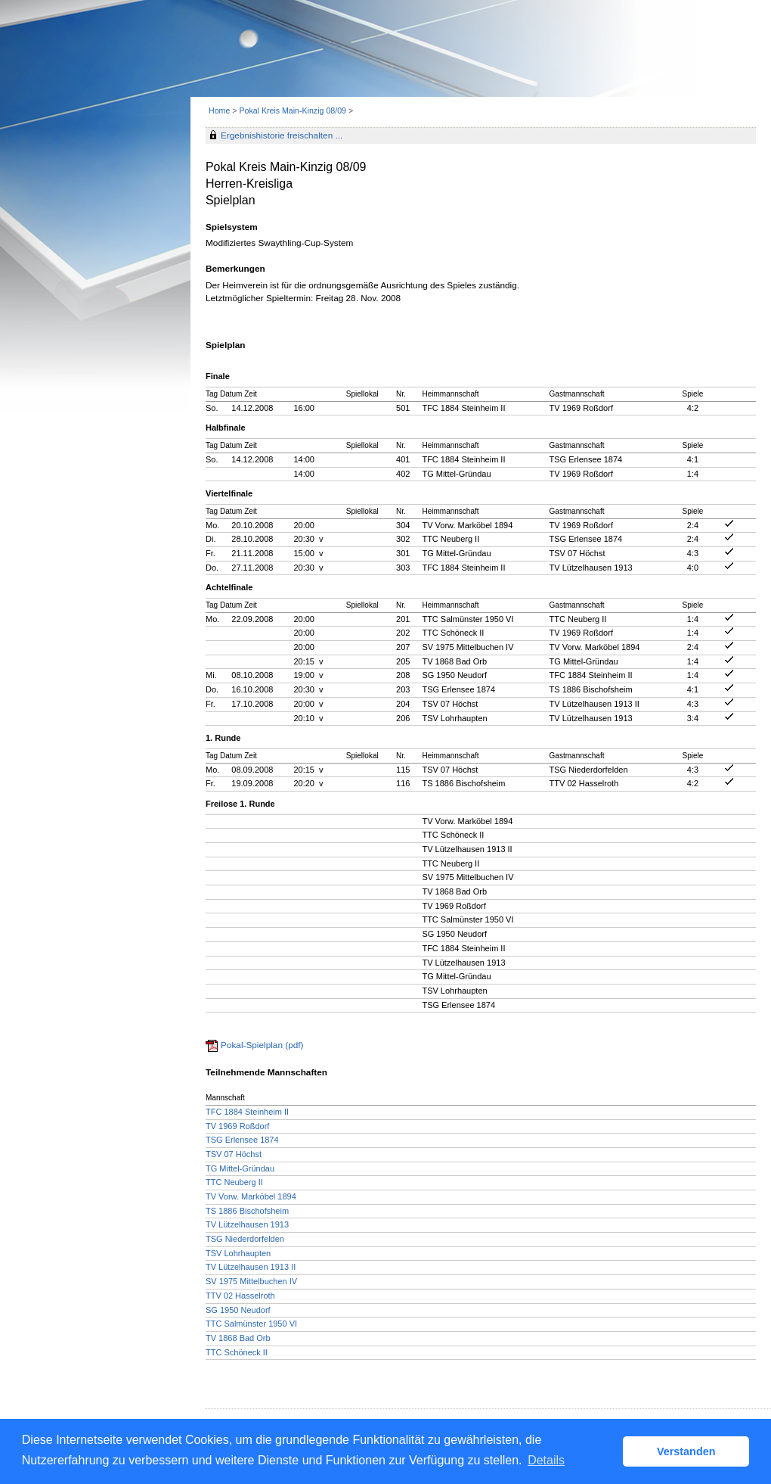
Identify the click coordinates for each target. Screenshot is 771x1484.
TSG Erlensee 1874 (242, 1139)
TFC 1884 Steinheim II (247, 1111)
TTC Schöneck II (237, 1352)
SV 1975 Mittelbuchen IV (251, 1281)
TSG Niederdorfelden (245, 1238)
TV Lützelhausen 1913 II (251, 1266)
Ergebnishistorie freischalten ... (281, 135)
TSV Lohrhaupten (238, 1253)
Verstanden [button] (686, 1451)
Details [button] (546, 1460)
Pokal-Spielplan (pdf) (262, 1045)
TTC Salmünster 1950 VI (251, 1323)
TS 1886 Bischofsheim (247, 1210)
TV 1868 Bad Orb (238, 1337)
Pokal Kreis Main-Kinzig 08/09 (293, 110)
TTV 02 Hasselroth (240, 1295)
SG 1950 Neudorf (238, 1309)
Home (219, 110)
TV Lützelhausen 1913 (247, 1224)
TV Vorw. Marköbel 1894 (251, 1196)
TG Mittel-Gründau (240, 1168)
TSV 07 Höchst (234, 1154)
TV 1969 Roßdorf (237, 1126)
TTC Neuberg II (234, 1182)
